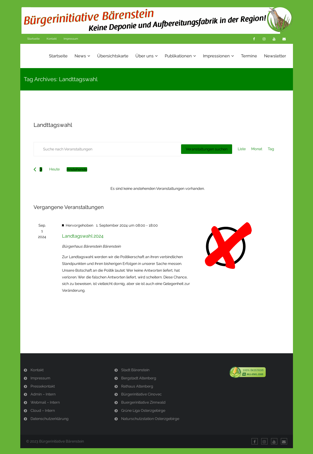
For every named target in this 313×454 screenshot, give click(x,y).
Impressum (71, 38)
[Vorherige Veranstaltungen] (35, 169)
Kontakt (52, 38)
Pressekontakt (43, 386)
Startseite (33, 38)
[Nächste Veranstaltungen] (41, 169)
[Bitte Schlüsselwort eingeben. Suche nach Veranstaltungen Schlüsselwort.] (107, 149)
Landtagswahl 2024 (82, 236)
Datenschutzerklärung (50, 418)
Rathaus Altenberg (137, 386)
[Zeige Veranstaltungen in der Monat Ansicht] (256, 149)
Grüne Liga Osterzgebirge (143, 410)
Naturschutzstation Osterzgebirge (150, 418)
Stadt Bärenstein (135, 370)
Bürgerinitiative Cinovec (141, 394)
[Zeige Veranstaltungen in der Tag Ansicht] (271, 149)
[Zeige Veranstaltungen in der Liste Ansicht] (242, 149)
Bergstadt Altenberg (138, 378)
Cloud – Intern (43, 410)
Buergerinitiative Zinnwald (143, 402)
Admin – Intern (43, 394)
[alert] (157, 189)
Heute (54, 169)
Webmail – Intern (45, 402)
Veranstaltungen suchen (206, 149)
